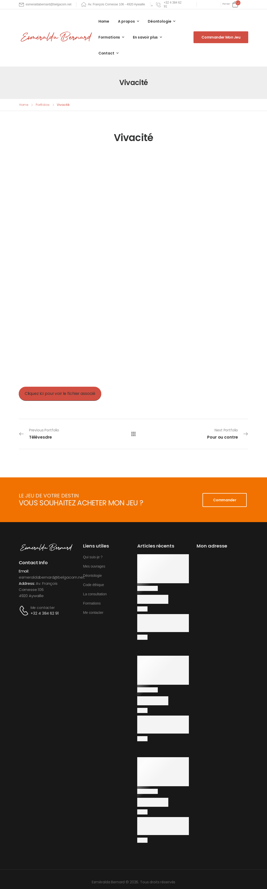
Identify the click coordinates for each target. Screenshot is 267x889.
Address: (27, 583)
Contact (106, 53)
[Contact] (25, 611)
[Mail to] (45, 4)
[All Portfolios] (133, 434)
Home (103, 21)
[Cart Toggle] (230, 4)
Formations (109, 37)
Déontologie (159, 21)
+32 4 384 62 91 (45, 613)
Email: (24, 571)
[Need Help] (169, 4)
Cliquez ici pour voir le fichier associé (60, 393)
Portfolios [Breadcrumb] (43, 105)
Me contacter (43, 607)
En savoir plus (145, 37)
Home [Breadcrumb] (24, 105)
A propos (126, 21)
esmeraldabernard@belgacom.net (52, 577)
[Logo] (57, 37)
